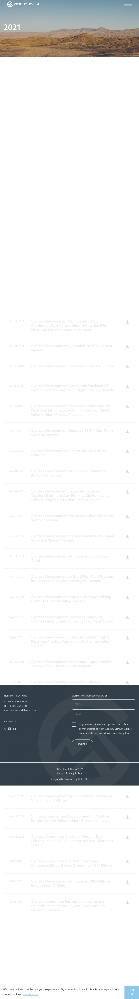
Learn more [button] (30, 994)
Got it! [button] (131, 992)
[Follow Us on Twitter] (5, 729)
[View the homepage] (23, 4)
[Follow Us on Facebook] (14, 729)
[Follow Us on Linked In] (9, 729)
